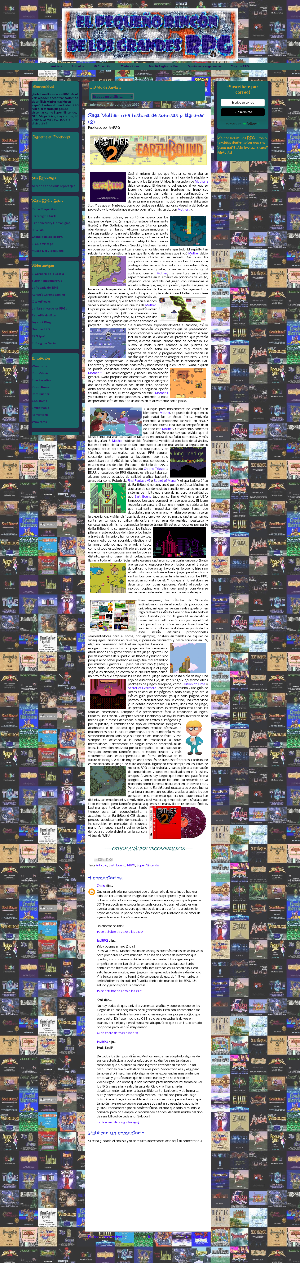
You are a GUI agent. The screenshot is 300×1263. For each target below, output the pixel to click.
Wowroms (39, 366)
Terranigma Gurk (44, 216)
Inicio (152, 1237)
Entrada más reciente (106, 1237)
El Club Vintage (42, 243)
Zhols (101, 886)
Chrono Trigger (155, 469)
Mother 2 (201, 182)
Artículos (78, 66)
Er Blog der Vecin (44, 343)
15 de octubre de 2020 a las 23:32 (120, 932)
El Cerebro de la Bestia (48, 273)
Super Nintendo (148, 865)
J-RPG (131, 865)
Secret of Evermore (142, 688)
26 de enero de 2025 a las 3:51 (117, 1033)
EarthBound (143, 497)
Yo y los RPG (240, 66)
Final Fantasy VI (139, 481)
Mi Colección (102, 66)
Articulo (101, 865)
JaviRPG (102, 941)
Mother (193, 253)
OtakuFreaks (41, 301)
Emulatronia (40, 407)
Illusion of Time (193, 684)
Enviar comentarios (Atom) (158, 1252)
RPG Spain (39, 336)
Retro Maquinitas (44, 209)
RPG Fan (38, 229)
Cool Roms (39, 401)
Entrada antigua (194, 1237)
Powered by (242, 123)
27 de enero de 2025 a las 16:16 (118, 1122)
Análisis (56, 66)
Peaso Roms (40, 387)
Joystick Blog (41, 322)
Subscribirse (243, 112)
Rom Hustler (41, 394)
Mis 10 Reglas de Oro (163, 66)
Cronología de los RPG (47, 236)
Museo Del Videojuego (48, 250)
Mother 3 (184, 210)
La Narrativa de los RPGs (49, 308)
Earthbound (117, 865)
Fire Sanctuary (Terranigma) (51, 223)
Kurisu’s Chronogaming (48, 294)
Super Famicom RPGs (47, 280)
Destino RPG (41, 329)
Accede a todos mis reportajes (53, 186)
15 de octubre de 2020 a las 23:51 (120, 991)
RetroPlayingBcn (44, 315)
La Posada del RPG (45, 287)
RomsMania (40, 373)
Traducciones (130, 66)
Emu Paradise (41, 380)
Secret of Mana (165, 481)
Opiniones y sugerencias (205, 66)
